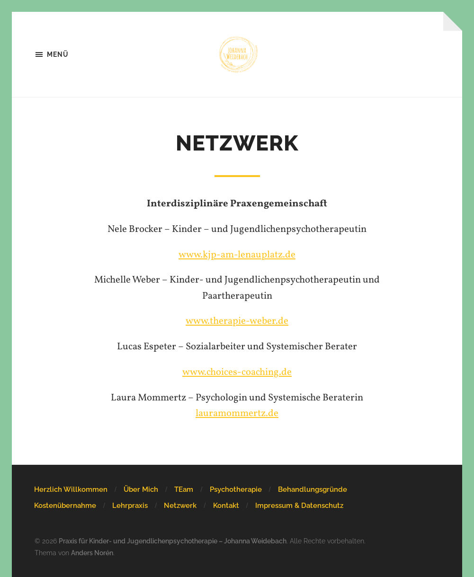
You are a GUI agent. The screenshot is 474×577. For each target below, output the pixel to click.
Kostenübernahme (65, 505)
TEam (183, 489)
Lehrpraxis (130, 505)
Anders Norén (92, 553)
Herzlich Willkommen (70, 489)
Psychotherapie (236, 489)
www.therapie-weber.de (237, 321)
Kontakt (226, 505)
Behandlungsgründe (312, 489)
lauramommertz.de (237, 413)
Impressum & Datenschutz (299, 505)
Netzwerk (180, 505)
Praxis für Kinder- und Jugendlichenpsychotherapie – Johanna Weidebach (172, 541)
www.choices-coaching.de (237, 372)
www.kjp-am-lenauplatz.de (237, 255)
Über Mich (141, 489)
